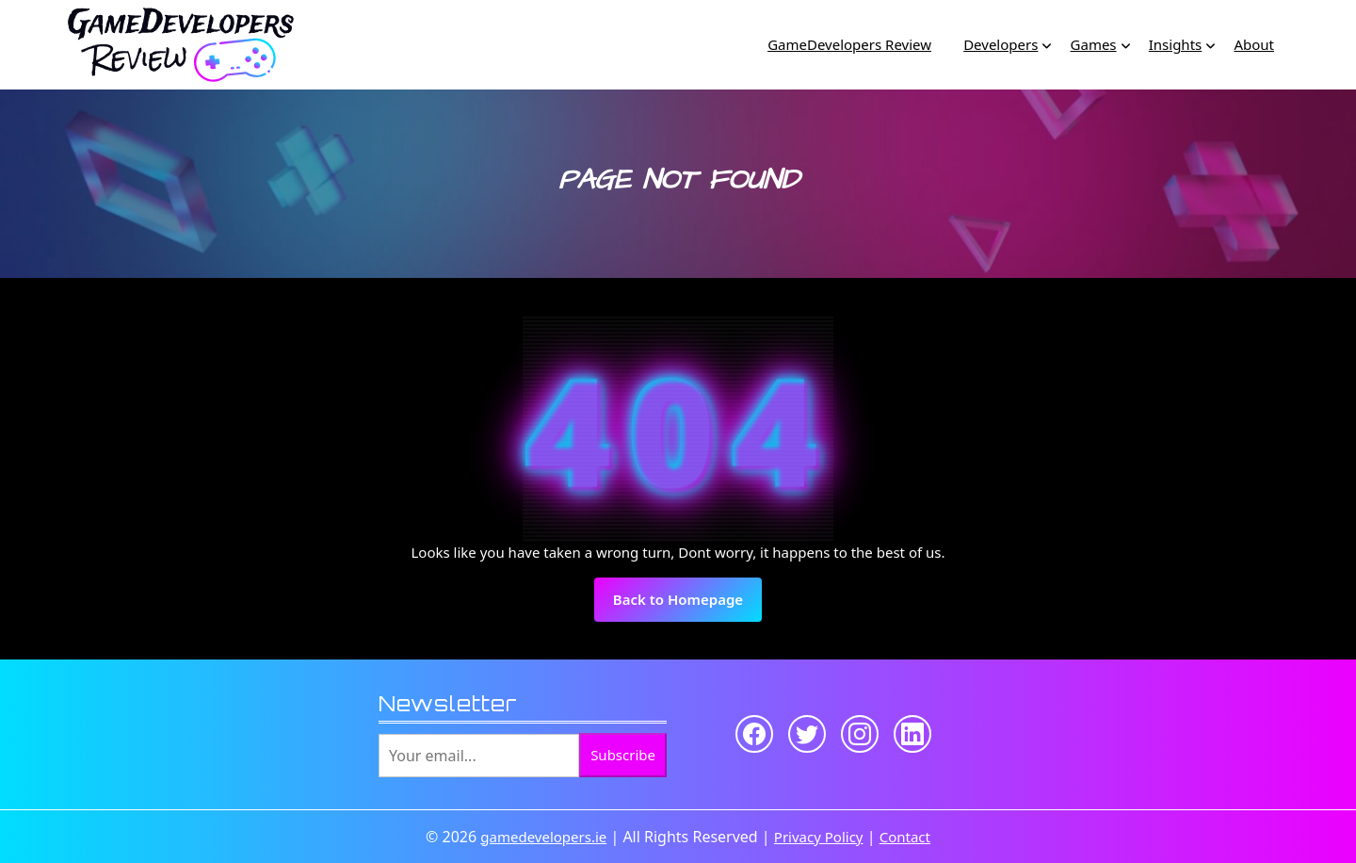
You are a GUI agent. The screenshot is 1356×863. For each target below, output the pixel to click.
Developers (1000, 44)
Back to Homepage (687, 605)
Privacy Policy (819, 836)
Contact (905, 836)
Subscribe (622, 754)
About (1254, 44)
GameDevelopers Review (849, 44)
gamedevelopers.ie (543, 836)
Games (1094, 44)
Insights (1176, 44)
